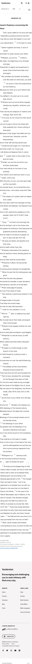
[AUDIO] (24, 9)
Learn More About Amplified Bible (9, 548)
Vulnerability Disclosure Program (10, 646)
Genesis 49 (5, 9)
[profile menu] (27, 3)
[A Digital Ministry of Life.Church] (16, 626)
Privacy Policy (5, 643)
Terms (13, 643)
